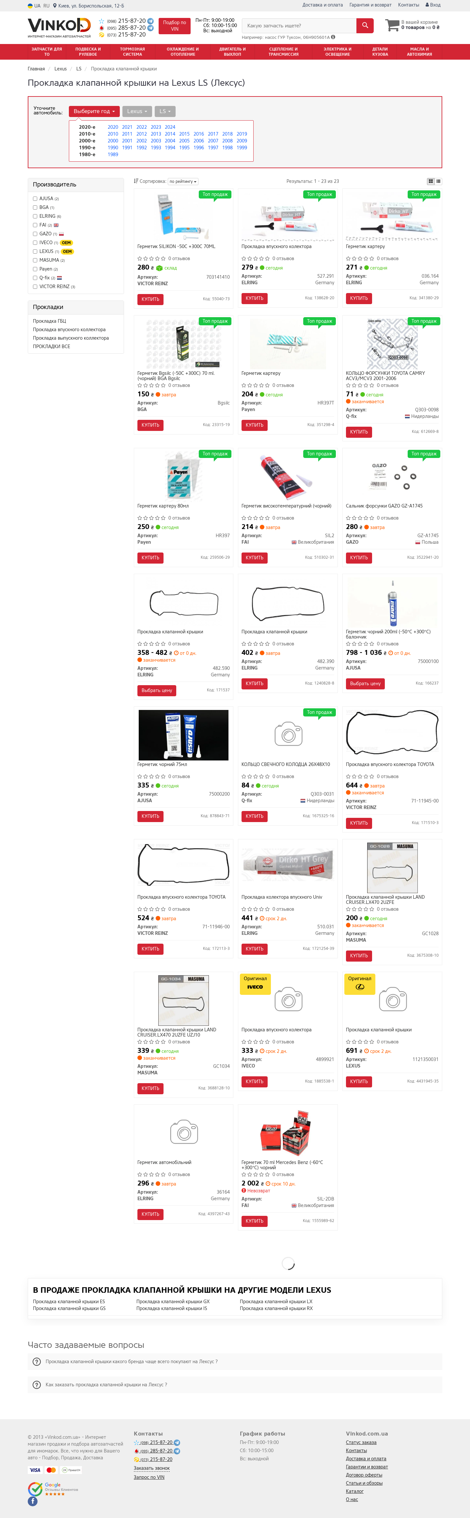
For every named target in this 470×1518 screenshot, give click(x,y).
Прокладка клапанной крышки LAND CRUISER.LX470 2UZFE (385, 900)
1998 (227, 148)
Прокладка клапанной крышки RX (276, 1308)
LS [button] (165, 111)
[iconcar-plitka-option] (431, 181)
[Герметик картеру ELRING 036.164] (392, 216)
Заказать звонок (152, 1468)
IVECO (53, 243)
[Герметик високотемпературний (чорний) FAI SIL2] (288, 476)
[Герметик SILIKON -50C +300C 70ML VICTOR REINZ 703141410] (183, 217)
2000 (113, 141)
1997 (213, 148)
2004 (170, 141)
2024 (170, 127)
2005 (184, 141)
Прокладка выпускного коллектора (71, 338)
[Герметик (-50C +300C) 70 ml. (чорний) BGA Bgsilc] (183, 344)
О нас (352, 1499)
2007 (213, 141)
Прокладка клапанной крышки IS (171, 1308)
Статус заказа (361, 1442)
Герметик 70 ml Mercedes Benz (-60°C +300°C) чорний (282, 1165)
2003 (156, 141)
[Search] (365, 25)
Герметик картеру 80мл (163, 506)
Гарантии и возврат (367, 1467)
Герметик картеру (365, 247)
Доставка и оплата (323, 5)
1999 (242, 148)
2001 (127, 141)
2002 (141, 141)
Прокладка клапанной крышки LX (276, 1302)
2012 (141, 134)
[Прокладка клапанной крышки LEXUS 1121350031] (392, 1000)
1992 (141, 148)
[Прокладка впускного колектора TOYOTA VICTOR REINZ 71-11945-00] (392, 732)
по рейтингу (183, 181)
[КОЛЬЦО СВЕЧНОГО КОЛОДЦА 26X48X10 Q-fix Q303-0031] (288, 735)
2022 (141, 127)
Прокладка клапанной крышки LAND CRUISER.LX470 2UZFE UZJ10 (176, 1032)
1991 (127, 148)
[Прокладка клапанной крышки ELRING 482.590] (184, 602)
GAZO (48, 234)
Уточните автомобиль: (48, 110)
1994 (170, 148)
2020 (113, 127)
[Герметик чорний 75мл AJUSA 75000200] (183, 735)
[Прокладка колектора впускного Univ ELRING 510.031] (288, 865)
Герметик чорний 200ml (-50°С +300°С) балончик (388, 634)
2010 (113, 134)
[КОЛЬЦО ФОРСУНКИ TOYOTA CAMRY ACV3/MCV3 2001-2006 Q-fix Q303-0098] (392, 344)
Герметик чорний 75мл (162, 765)
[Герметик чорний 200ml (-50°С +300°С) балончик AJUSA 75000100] (392, 602)
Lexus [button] (137, 111)
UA (34, 6)
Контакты (408, 5)
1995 (184, 148)
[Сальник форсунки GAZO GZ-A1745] (392, 476)
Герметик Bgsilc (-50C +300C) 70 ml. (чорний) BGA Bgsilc (176, 376)
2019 (242, 134)
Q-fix (47, 278)
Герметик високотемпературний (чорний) (287, 506)
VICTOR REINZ (57, 287)
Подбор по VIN (174, 26)
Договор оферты (364, 1475)
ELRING (50, 216)
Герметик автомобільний (164, 1163)
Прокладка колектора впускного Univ (282, 897)
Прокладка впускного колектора (277, 247)
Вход (433, 5)
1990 (113, 148)
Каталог (355, 1491)
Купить (150, 299)
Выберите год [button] (94, 111)
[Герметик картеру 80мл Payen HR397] (183, 476)
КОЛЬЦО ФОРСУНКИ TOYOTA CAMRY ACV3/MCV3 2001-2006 (385, 376)
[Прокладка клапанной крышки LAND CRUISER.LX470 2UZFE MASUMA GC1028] (392, 867)
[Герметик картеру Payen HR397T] (288, 344)
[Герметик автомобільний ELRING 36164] (184, 1133)
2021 (127, 127)
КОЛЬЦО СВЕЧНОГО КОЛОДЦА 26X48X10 (286, 765)
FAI (49, 225)
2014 (170, 134)
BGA (44, 207)
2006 (199, 141)
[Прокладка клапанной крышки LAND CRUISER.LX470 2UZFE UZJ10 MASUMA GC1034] (183, 1000)
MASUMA (49, 260)
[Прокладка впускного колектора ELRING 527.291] (288, 216)
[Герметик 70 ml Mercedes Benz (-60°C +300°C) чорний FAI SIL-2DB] (288, 1133)
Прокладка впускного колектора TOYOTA (390, 765)
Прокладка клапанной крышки (170, 632)
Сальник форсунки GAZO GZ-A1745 (384, 506)
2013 (156, 134)
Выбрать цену (157, 690)
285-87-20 (123, 28)
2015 (184, 134)
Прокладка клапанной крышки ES (69, 1302)
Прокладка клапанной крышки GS (69, 1308)
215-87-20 (123, 21)
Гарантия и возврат (371, 5)
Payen (45, 269)
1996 (199, 148)
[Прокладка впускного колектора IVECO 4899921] (288, 1000)
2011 (127, 134)
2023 (156, 127)
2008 (227, 141)
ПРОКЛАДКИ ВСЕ (51, 347)
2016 (199, 134)
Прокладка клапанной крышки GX (173, 1302)
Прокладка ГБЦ (49, 321)
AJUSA (46, 199)
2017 (213, 134)
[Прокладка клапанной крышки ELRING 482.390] (288, 602)
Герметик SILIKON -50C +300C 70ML (176, 247)
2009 (242, 141)
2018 (227, 134)
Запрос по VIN (149, 1477)
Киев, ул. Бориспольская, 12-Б (88, 6)
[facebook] (33, 1501)
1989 (113, 155)
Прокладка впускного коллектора (69, 330)
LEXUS (53, 251)
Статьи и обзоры (364, 1483)
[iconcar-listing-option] (438, 181)
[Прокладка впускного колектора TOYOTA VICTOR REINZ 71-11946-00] (183, 865)
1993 (156, 148)
